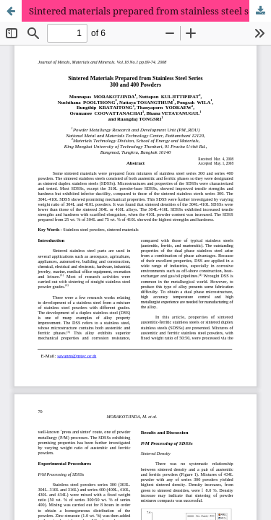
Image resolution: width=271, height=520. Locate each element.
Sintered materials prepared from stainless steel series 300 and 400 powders (150, 10)
